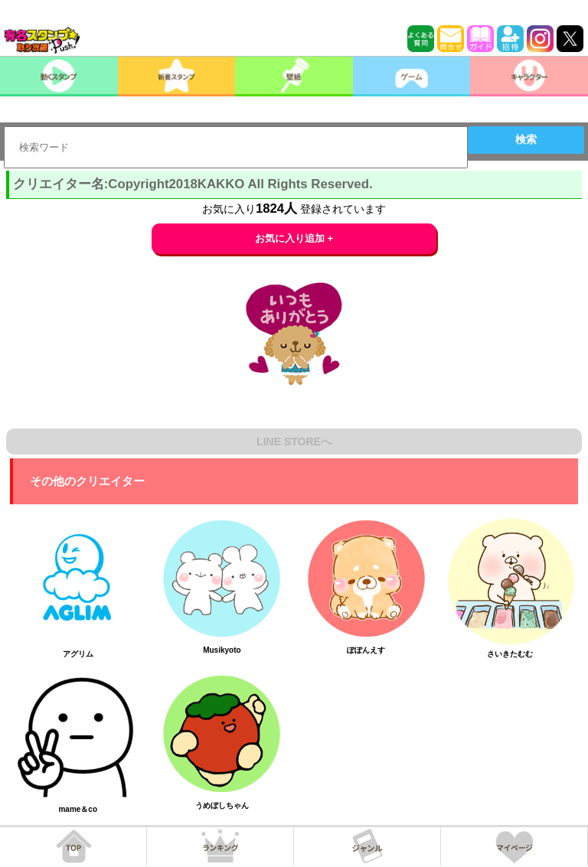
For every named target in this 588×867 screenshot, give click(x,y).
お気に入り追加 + (294, 238)
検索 (526, 139)
